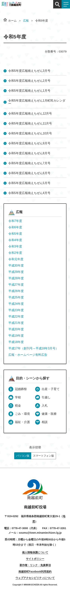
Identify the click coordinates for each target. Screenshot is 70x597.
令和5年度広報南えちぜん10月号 (30, 133)
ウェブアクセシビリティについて (35, 577)
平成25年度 (16, 297)
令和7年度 (15, 220)
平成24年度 (16, 303)
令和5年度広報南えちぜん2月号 (29, 80)
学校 (18, 397)
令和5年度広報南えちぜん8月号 (29, 153)
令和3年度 (15, 246)
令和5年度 (15, 233)
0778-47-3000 (20, 528)
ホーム (12, 20)
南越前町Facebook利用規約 (35, 571)
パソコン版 (22, 455)
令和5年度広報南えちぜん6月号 (29, 173)
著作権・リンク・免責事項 (35, 565)
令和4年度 (15, 240)
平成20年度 (16, 329)
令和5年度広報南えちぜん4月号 (29, 193)
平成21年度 (16, 322)
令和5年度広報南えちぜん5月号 (29, 183)
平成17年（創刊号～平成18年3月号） (33, 348)
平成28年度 (16, 278)
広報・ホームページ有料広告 (27, 354)
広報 (26, 20)
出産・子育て (51, 389)
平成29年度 (16, 271)
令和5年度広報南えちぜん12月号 (30, 113)
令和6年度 (15, 227)
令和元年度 (15, 259)
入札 (45, 405)
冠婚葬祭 (21, 389)
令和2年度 (15, 252)
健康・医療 (49, 413)
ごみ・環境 (22, 413)
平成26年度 (16, 291)
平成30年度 (16, 265)
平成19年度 (16, 335)
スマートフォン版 (43, 455)
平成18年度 (16, 342)
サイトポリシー (35, 558)
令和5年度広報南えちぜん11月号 (30, 123)
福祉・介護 (22, 422)
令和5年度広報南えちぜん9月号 (29, 143)
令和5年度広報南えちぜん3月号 (29, 70)
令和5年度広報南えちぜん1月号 (29, 90)
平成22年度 (16, 316)
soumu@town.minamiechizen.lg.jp (40, 532)
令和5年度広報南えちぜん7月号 (29, 163)
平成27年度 (16, 284)
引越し (46, 397)
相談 (45, 422)
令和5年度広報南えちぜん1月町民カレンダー (36, 102)
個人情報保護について (35, 552)
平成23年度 (16, 310)
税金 (18, 405)
